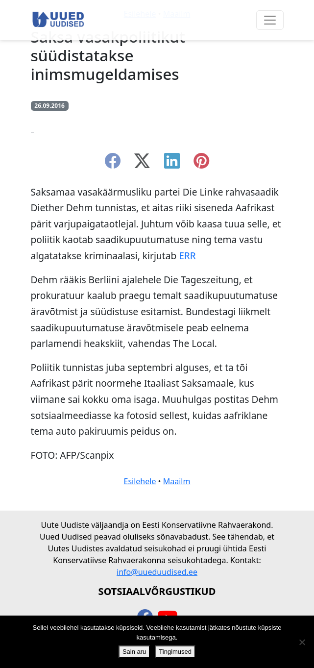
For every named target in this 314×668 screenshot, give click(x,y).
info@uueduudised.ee (157, 572)
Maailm (177, 481)
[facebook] (112, 163)
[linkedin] (172, 163)
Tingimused (175, 651)
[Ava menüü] (270, 20)
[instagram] (201, 163)
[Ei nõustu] (302, 642)
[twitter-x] (142, 163)
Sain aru (134, 651)
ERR (187, 255)
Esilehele (140, 481)
